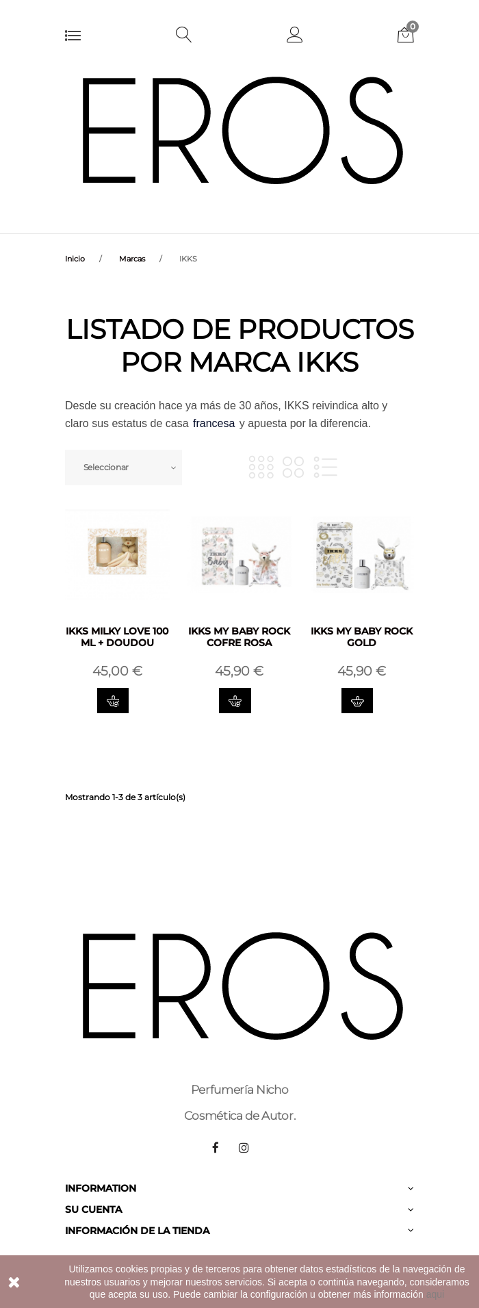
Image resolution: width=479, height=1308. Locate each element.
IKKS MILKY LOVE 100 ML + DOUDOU (117, 637)
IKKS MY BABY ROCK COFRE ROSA (239, 637)
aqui (435, 1294)
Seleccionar (106, 467)
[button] (295, 36)
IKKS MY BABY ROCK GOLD (362, 637)
